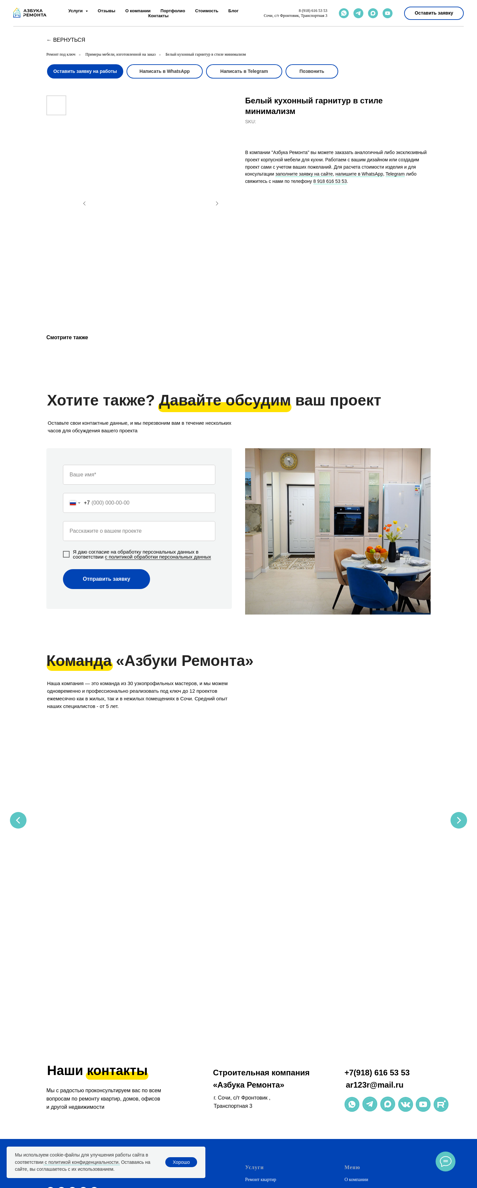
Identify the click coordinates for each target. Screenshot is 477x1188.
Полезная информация (366, 1043)
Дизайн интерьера (263, 1031)
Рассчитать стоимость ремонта (275, 1090)
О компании (137, 10)
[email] (94, 1018)
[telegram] (358, 13)
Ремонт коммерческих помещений (279, 1066)
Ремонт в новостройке (267, 1143)
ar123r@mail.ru (374, 912)
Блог (233, 10)
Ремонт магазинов (263, 1078)
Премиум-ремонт (262, 1131)
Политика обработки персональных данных (387, 1066)
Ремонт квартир (260, 1007)
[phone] (83, 1018)
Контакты (158, 15)
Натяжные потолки (264, 1043)
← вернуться (65, 40)
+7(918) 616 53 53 (377, 899)
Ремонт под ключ (61, 54)
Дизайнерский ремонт (267, 1119)
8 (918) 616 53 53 (313, 10)
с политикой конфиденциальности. (81, 1162)
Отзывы (106, 10)
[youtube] (388, 13)
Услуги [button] (76, 10)
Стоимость (206, 10)
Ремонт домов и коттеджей (271, 1019)
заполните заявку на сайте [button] (304, 174)
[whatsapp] (344, 13)
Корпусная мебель (263, 1055)
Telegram (395, 174)
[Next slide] (458, 785)
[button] (434, 13)
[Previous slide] (18, 785)
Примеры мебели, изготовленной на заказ (120, 54)
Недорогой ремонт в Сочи (270, 1108)
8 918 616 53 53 (330, 181)
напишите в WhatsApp (359, 174)
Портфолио (173, 10)
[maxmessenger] (373, 13)
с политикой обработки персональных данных (158, 557)
